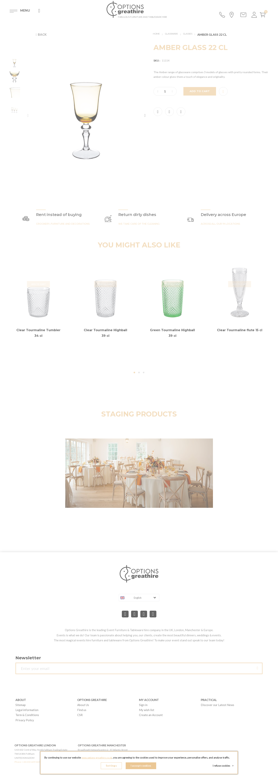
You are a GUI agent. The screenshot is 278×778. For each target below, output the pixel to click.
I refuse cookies (224, 766)
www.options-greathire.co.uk (96, 758)
